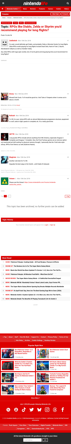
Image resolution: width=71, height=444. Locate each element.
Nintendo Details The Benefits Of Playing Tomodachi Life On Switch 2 (31, 299)
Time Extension (33, 425)
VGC (28, 429)
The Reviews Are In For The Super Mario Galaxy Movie (28, 266)
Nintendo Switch (17, 17)
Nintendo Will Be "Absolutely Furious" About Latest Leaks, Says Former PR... (33, 282)
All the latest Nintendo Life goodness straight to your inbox (35, 436)
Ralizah (12, 116)
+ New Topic (55, 14)
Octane (12, 178)
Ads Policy (19, 340)
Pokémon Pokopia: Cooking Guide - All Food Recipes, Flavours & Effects (32, 262)
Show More (35, 398)
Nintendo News (58, 425)
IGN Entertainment (28, 418)
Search (65, 14)
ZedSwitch (13, 41)
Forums (5, 14)
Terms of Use (63, 337)
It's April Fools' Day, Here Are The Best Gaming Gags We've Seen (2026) (33, 291)
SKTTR (11, 134)
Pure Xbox (23, 425)
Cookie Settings (37, 340)
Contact (43, 337)
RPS (52, 429)
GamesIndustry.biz (38, 429)
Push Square (13, 425)
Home (3, 17)
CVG (47, 429)
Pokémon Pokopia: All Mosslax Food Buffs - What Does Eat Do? (29, 274)
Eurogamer (21, 429)
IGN (66, 425)
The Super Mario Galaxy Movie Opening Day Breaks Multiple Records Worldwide (35, 286)
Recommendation (30, 23)
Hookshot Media (12, 418)
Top (5, 337)
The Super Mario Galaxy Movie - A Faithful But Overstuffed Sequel (33, 278)
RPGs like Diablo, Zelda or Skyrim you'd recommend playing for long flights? (31, 28)
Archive (27, 340)
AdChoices (50, 418)
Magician (12, 157)
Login (46, 225)
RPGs (21, 23)
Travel (15, 23)
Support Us (35, 337)
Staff (16, 337)
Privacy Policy (52, 337)
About (11, 337)
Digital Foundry (46, 425)
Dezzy (11, 94)
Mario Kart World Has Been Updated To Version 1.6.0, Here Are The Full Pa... (34, 270)
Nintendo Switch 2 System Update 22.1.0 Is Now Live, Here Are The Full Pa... (34, 295)
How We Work (24, 337)
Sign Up (52, 225)
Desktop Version (49, 340)
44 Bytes (43, 418)
